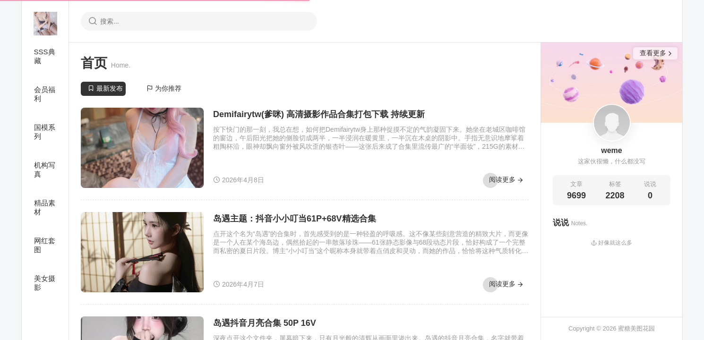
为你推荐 (163, 88)
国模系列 (44, 131)
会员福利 (44, 93)
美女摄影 (44, 282)
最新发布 (105, 88)
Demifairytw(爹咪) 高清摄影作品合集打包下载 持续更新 (319, 114)
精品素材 (44, 207)
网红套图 (44, 245)
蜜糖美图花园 (636, 328)
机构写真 (44, 169)
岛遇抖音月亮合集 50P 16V (264, 323)
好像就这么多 (611, 242)
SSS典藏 (44, 56)
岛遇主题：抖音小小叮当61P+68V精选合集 (294, 218)
